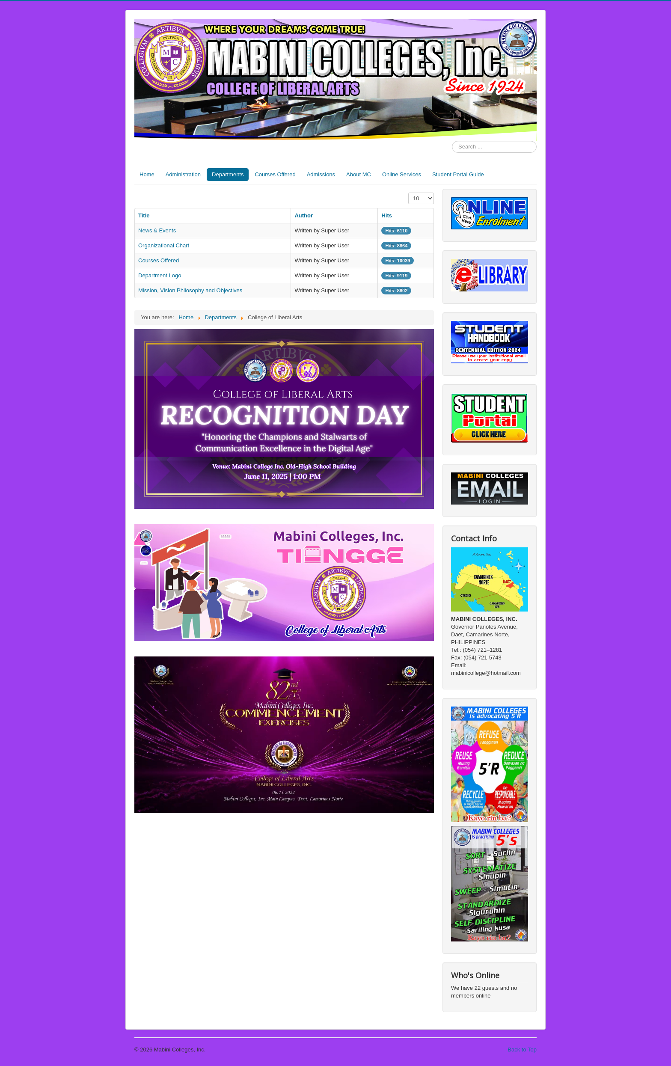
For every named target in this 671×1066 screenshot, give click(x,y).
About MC (358, 174)
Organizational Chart (163, 245)
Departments (227, 174)
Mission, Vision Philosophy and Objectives (190, 290)
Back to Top (522, 1049)
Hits (386, 215)
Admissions (321, 174)
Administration (183, 174)
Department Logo (159, 275)
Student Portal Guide (458, 174)
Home (147, 174)
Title (144, 215)
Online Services (401, 174)
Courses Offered (275, 174)
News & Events (157, 230)
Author (303, 215)
